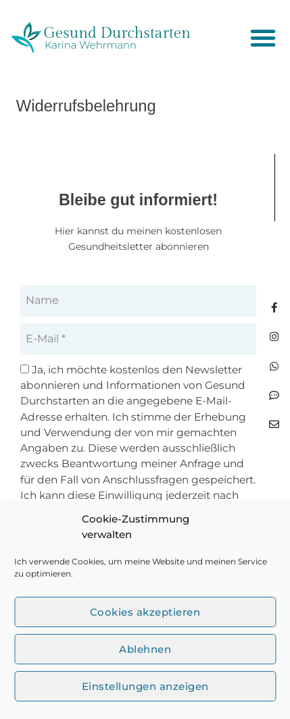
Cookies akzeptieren (145, 612)
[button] (263, 38)
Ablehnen (145, 649)
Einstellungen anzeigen (145, 686)
